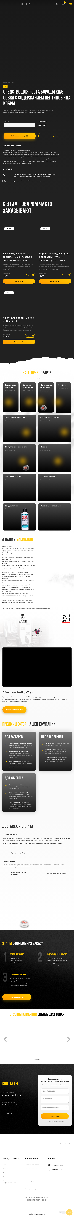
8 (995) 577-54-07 (10, 1105)
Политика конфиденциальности (55, 1121)
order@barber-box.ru (11, 1095)
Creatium (41, 1214)
